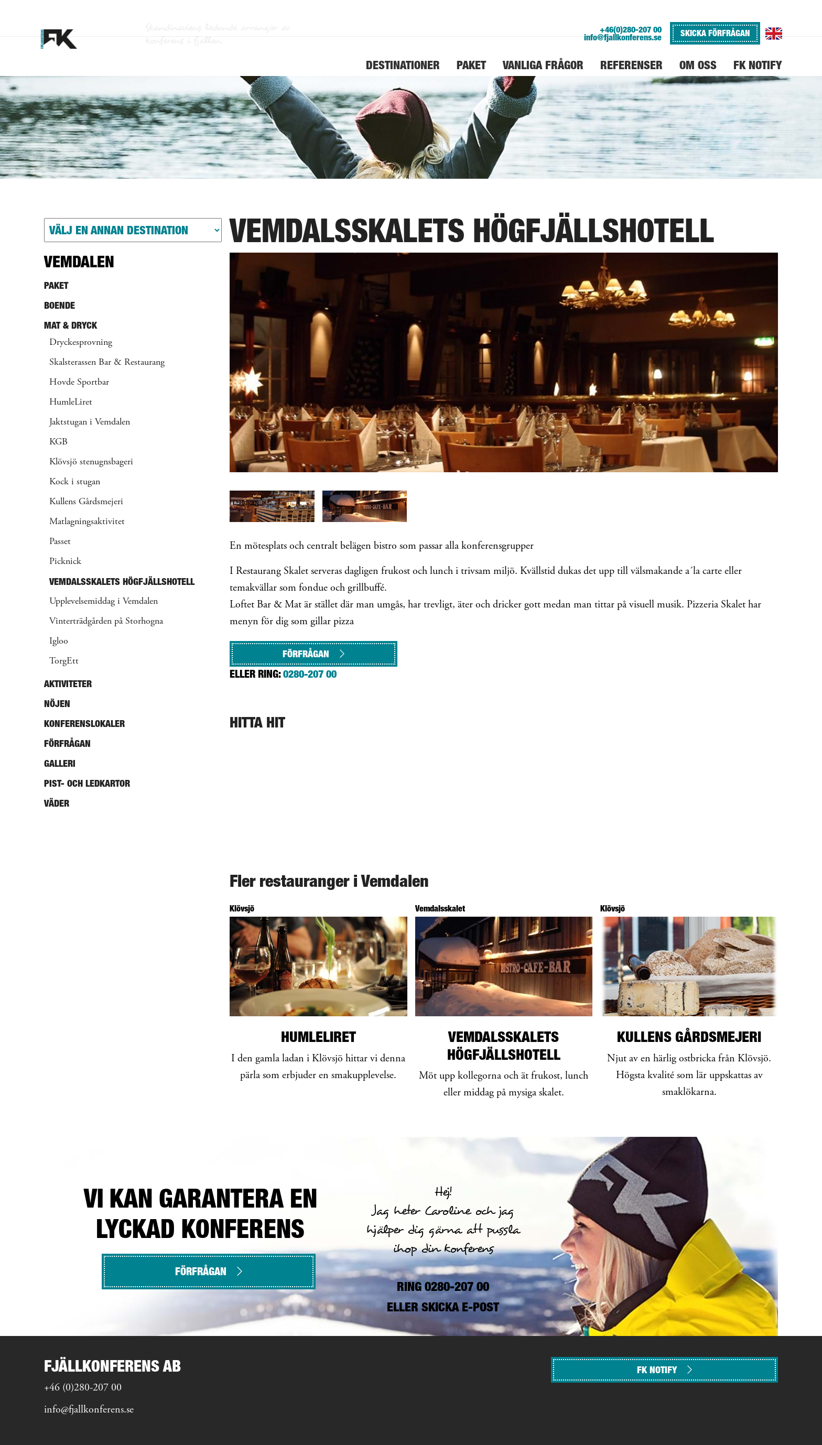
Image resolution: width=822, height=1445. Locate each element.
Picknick (65, 562)
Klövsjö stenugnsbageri (91, 462)
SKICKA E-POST (460, 1306)
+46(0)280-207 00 (631, 30)
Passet (60, 542)
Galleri (59, 763)
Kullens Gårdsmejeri (86, 502)
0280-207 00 (310, 674)
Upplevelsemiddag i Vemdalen (103, 601)
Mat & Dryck (70, 325)
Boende (59, 305)
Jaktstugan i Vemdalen (89, 422)
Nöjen (57, 703)
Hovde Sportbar (79, 382)
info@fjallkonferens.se (623, 37)
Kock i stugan (74, 482)
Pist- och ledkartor (87, 783)
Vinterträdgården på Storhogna (106, 621)
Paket (56, 285)
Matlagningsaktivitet (87, 522)
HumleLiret (70, 402)
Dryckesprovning (80, 342)
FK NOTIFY (664, 1369)
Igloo (58, 641)
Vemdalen (79, 261)
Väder (56, 803)
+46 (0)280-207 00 (83, 1388)
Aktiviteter (68, 683)
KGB (58, 442)
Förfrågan (313, 653)
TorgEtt (64, 661)
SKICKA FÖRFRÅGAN (715, 33)
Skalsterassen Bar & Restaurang (107, 362)
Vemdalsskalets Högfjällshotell (121, 581)
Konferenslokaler (84, 723)
